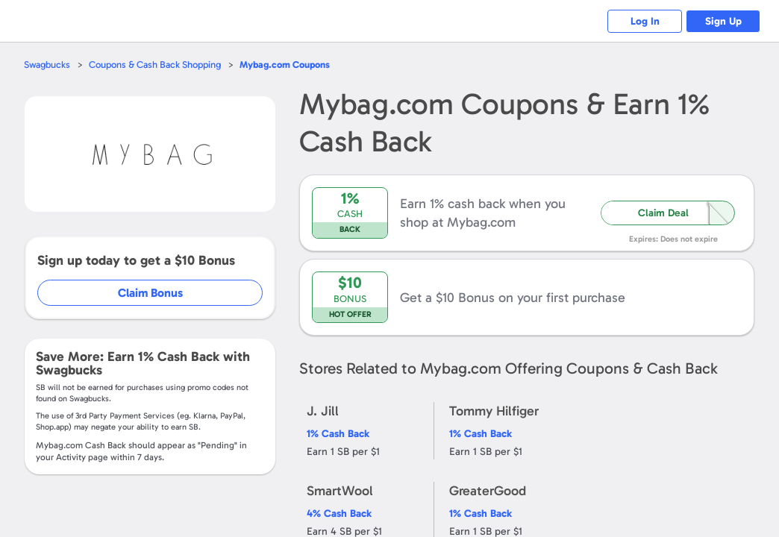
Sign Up (723, 21)
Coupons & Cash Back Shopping (155, 64)
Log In (645, 21)
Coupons (285, 64)
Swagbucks (47, 64)
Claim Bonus (150, 293)
